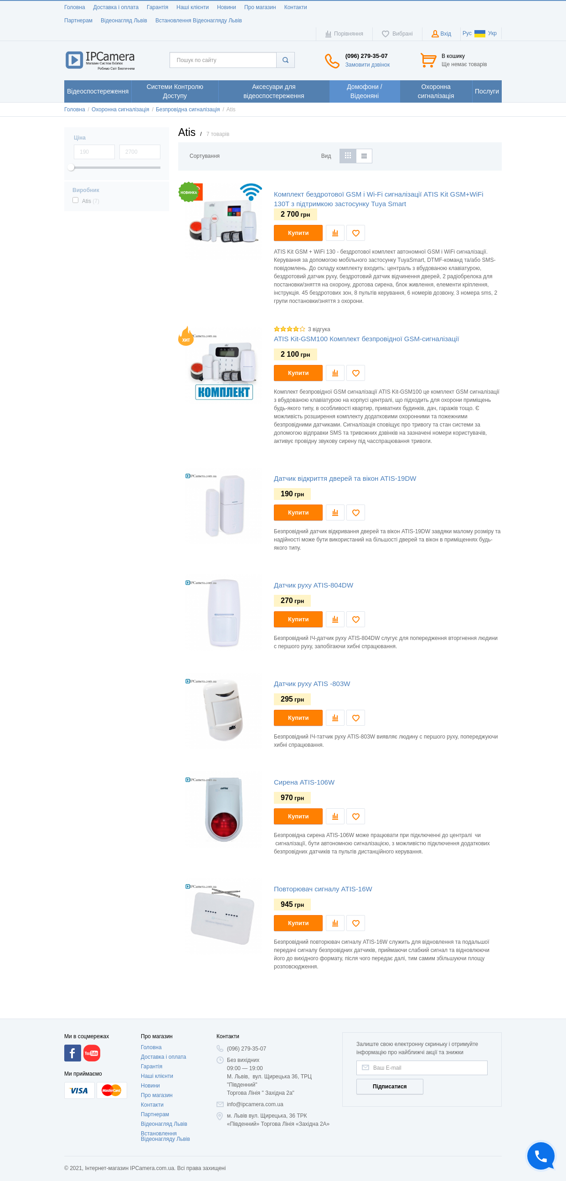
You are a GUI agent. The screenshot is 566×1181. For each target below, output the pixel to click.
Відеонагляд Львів (124, 20)
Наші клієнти (192, 7)
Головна (74, 7)
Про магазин (260, 7)
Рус (467, 33)
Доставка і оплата (116, 7)
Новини (226, 7)
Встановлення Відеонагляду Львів (198, 20)
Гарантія (157, 7)
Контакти (295, 7)
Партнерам (78, 20)
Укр (485, 33)
